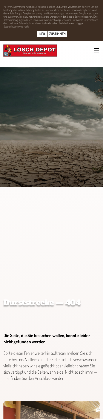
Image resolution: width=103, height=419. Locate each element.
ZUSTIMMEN (57, 34)
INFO (41, 34)
